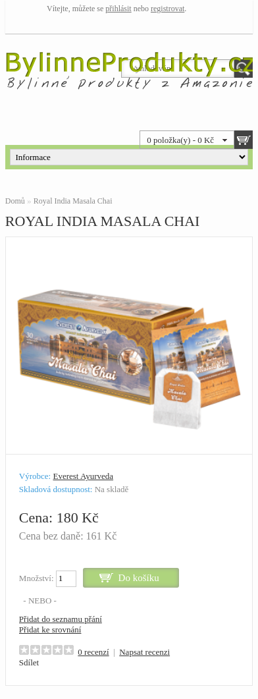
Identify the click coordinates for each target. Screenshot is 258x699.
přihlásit (118, 8)
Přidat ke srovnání (50, 629)
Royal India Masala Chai (73, 201)
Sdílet (29, 662)
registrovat (167, 8)
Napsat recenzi (144, 652)
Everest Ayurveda (83, 476)
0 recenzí (93, 652)
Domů (15, 201)
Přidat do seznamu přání (60, 619)
